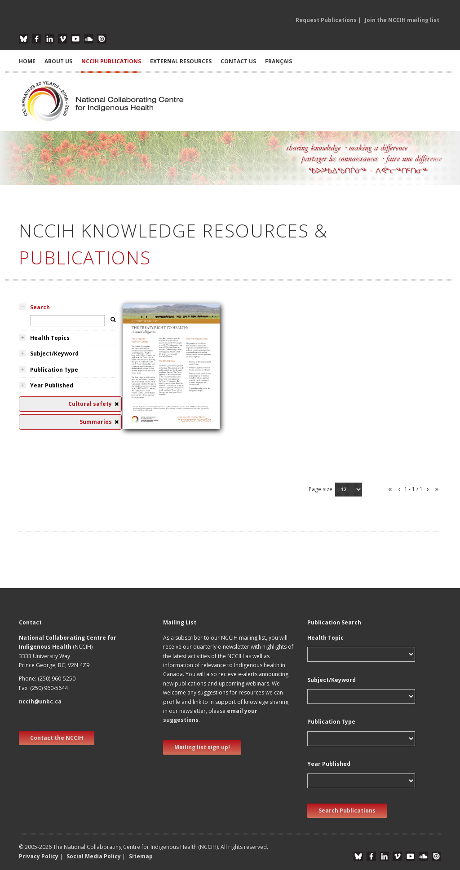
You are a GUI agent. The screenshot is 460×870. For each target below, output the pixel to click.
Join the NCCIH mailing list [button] (402, 20)
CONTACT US (238, 61)
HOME (27, 61)
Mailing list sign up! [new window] (202, 747)
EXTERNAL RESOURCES (181, 61)
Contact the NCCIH (56, 738)
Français (278, 61)
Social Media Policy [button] (93, 856)
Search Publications (347, 810)
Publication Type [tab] (54, 369)
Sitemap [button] (141, 856)
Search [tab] (40, 307)
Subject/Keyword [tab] (54, 353)
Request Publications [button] (326, 20)
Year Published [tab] (51, 385)
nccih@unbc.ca (40, 701)
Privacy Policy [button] (38, 856)
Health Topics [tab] (50, 338)
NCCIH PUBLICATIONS (111, 61)
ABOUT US (58, 61)
